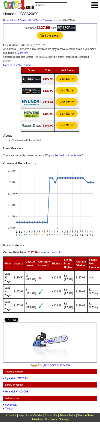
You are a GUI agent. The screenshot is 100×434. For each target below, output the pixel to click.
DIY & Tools (35, 20)
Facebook (11, 404)
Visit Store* (66, 78)
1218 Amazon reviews (56, 365)
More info (22, 52)
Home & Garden (19, 20)
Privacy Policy (67, 415)
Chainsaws (48, 20)
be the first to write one (68, 155)
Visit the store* (50, 35)
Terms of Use (85, 415)
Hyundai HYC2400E (16, 391)
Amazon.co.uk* (52, 252)
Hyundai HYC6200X (16, 378)
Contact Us (51, 415)
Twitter (9, 408)
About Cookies (34, 415)
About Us (11, 415)
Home (6, 20)
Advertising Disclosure (44, 419)
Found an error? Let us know (17, 65)
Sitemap (63, 419)
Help (21, 415)
